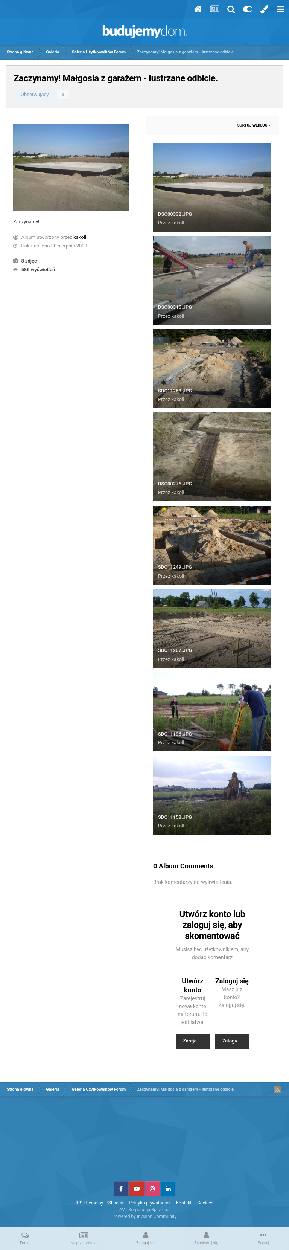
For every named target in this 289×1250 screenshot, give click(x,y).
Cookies (205, 1203)
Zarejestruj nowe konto (196, 1041)
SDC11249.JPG (175, 567)
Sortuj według (254, 125)
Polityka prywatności (149, 1203)
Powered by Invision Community (145, 1216)
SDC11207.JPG (175, 650)
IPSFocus (113, 1203)
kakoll (79, 237)
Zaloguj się (234, 1041)
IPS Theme (86, 1203)
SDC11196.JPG (175, 734)
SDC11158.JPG (175, 817)
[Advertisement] (144, 1142)
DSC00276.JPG (175, 484)
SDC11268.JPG (175, 391)
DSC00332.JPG (175, 214)
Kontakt (184, 1203)
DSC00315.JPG (175, 307)
